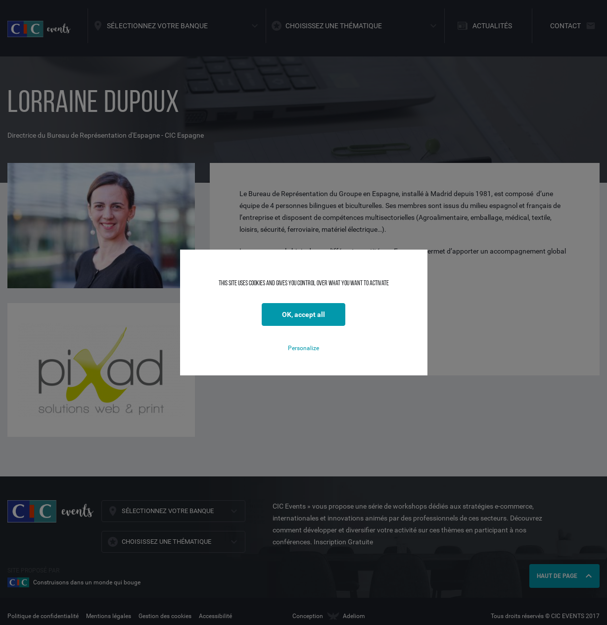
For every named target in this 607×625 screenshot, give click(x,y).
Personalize (303, 348)
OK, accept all (303, 314)
